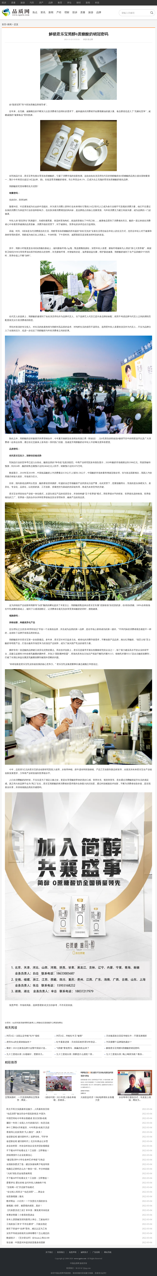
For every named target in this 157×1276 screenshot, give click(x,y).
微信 (40, 1023)
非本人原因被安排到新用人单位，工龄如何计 (27, 1219)
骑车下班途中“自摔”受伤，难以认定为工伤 (26, 1229)
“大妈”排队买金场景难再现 (19, 1173)
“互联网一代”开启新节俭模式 (20, 1187)
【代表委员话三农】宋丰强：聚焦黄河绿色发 (27, 1210)
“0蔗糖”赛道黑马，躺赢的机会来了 (72, 1048)
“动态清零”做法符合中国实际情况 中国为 (25, 1114)
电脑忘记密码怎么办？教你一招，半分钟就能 (27, 1169)
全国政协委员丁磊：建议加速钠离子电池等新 (27, 1164)
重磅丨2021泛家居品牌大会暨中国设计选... (26, 1048)
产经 (58, 12)
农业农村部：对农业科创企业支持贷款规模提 (27, 1146)
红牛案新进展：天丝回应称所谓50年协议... (76, 1042)
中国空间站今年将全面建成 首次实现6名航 (26, 1118)
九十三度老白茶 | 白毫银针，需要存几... (25, 1054)
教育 (60, 3)
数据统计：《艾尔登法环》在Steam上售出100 (27, 1238)
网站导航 (107, 1252)
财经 (79, 3)
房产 (41, 3)
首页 (4, 24)
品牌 (50, 3)
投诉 (4, 3)
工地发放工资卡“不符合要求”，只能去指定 (26, 1224)
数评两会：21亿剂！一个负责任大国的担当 (26, 1201)
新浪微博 (22, 1023)
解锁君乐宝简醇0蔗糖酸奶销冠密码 (122, 1048)
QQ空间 (15, 1023)
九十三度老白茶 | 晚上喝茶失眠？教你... (125, 1054)
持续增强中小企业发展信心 (19, 1155)
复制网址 (59, 1023)
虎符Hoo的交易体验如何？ (19, 1042)
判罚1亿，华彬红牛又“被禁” (69, 1036)
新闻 (88, 3)
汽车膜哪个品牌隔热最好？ (119, 1042)
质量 (13, 3)
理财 (66, 12)
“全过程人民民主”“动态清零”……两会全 (25, 1192)
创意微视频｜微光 (15, 1196)
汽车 (32, 3)
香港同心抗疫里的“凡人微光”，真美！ (24, 1132)
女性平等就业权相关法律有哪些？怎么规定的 (27, 1233)
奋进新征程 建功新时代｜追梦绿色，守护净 (27, 1137)
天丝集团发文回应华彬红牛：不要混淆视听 (126, 1036)
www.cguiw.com (80, 1258)
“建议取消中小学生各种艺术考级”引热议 (25, 1160)
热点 (35, 12)
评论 (69, 3)
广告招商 (96, 1252)
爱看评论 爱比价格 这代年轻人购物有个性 (26, 1183)
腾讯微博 (29, 1023)
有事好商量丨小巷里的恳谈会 (20, 1215)
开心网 (52, 1023)
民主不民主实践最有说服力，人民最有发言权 (27, 1109)
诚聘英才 (84, 1252)
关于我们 (49, 1252)
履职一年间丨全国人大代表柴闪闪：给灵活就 (27, 1123)
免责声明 (72, 1252)
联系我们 (61, 1252)
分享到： (8, 1023)
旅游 (23, 3)
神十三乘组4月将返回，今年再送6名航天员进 (27, 1127)
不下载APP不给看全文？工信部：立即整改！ (27, 1150)
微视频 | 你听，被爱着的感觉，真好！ (24, 1206)
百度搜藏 (46, 1023)
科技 (97, 3)
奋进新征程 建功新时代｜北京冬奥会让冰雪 (27, 1141)
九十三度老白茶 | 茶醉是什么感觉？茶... (75, 1054)
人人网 (36, 1023)
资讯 (42, 12)
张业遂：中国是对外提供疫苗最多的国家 (25, 1242)
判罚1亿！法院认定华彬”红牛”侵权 (22, 1036)
